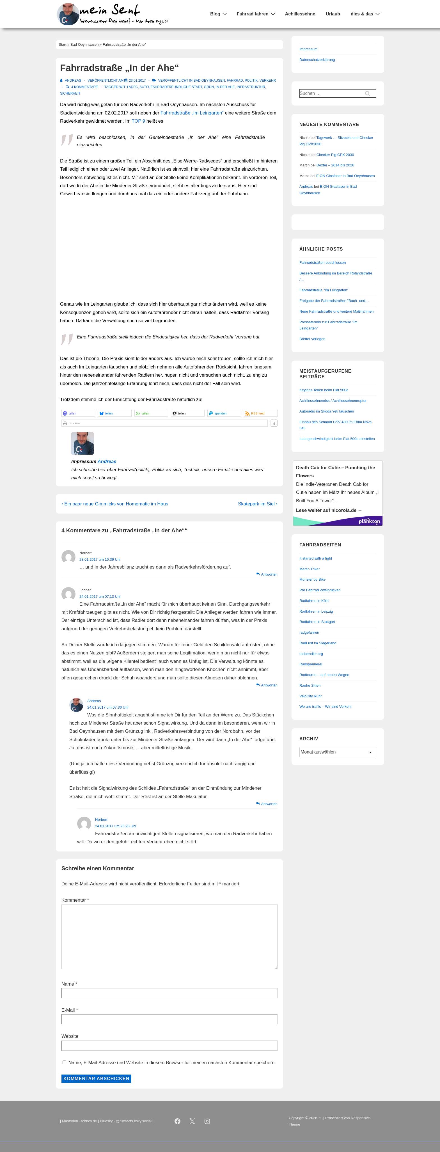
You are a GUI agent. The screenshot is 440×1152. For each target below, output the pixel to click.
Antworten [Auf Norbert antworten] (269, 574)
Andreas (107, 461)
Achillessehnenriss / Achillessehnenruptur (332, 400)
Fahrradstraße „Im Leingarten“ (192, 113)
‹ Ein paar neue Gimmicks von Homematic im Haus (114, 504)
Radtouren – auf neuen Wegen (324, 675)
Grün (209, 87)
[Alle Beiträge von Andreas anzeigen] (71, 81)
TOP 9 (138, 121)
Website (69, 1036)
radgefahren (309, 632)
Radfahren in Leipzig (316, 611)
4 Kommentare (84, 87)
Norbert (101, 819)
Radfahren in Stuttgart (317, 622)
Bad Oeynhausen (209, 81)
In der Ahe (225, 87)
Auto (144, 87)
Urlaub (333, 14)
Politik (251, 81)
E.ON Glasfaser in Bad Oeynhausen (345, 176)
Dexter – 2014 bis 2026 (335, 165)
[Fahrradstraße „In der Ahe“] (137, 81)
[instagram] (207, 1121)
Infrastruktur (251, 87)
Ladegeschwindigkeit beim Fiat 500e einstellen (337, 439)
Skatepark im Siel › (258, 504)
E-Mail (68, 1010)
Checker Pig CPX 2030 (335, 155)
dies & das (366, 14)
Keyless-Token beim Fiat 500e (323, 390)
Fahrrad (235, 81)
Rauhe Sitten (309, 685)
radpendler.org (311, 654)
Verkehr (268, 81)
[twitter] (192, 1121)
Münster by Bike (312, 579)
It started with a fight (315, 558)
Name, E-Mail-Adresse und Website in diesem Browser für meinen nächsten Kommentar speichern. (172, 1062)
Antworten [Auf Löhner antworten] (269, 685)
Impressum (308, 49)
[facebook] (177, 1121)
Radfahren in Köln (314, 601)
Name (67, 984)
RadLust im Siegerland (317, 643)
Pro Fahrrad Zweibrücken (320, 590)
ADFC (133, 87)
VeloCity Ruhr (310, 696)
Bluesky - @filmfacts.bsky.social (126, 1121)
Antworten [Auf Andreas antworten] (269, 804)
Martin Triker (309, 569)
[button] (78, 413)
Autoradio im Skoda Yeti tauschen (326, 411)
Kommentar (75, 900)
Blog (219, 14)
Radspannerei (310, 664)
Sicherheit (70, 93)
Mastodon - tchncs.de (79, 1121)
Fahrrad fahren (257, 14)
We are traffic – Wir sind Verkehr (325, 706)
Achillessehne (300, 14)
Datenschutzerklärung (317, 60)
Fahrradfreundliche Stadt (176, 87)
